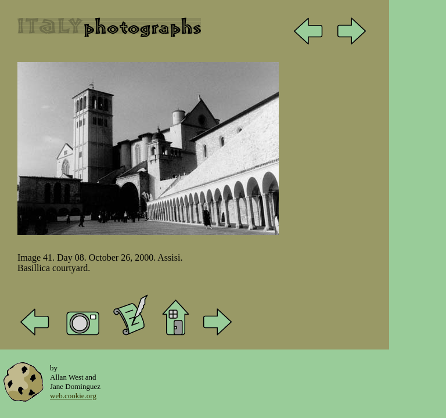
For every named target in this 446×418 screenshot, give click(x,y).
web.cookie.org (73, 395)
